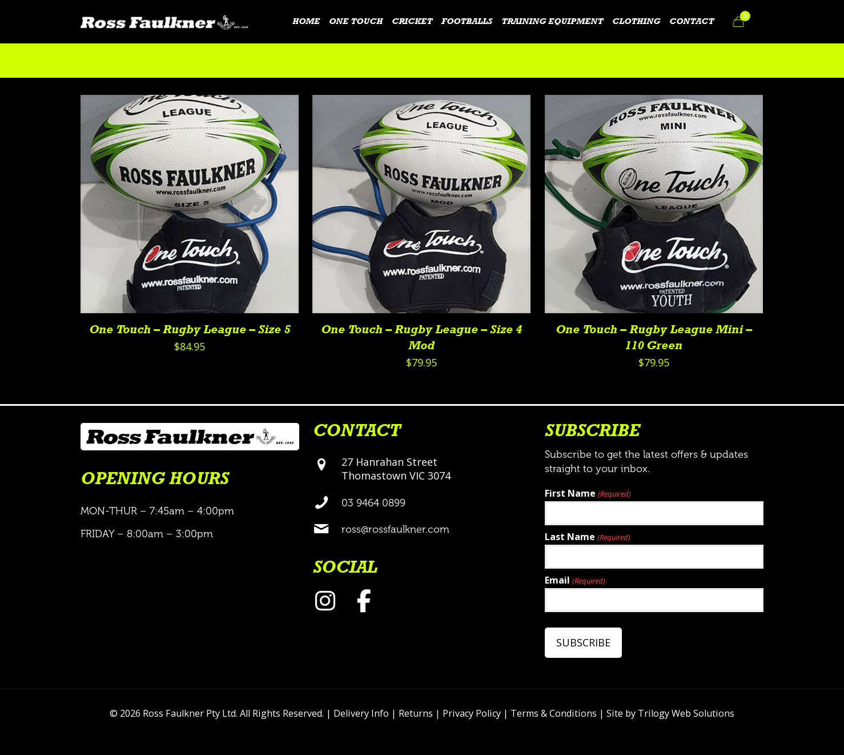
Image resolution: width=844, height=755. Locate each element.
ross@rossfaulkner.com (395, 529)
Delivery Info (361, 713)
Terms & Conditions (554, 713)
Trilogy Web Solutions (686, 713)
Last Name (587, 537)
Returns (416, 713)
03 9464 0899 (373, 503)
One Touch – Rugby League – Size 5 (189, 329)
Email (575, 581)
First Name (587, 494)
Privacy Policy (472, 713)
